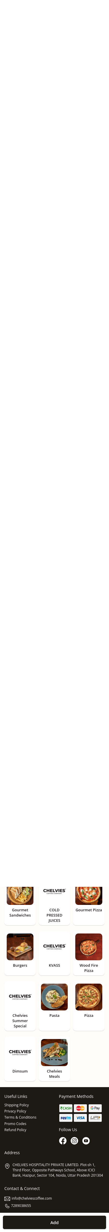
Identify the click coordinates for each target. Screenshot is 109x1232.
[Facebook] (63, 1141)
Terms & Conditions (20, 1117)
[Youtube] (86, 1141)
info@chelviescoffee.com (28, 1198)
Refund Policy (15, 1129)
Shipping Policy (16, 1105)
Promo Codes (15, 1123)
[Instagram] (75, 1141)
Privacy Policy (15, 1111)
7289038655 (17, 1205)
